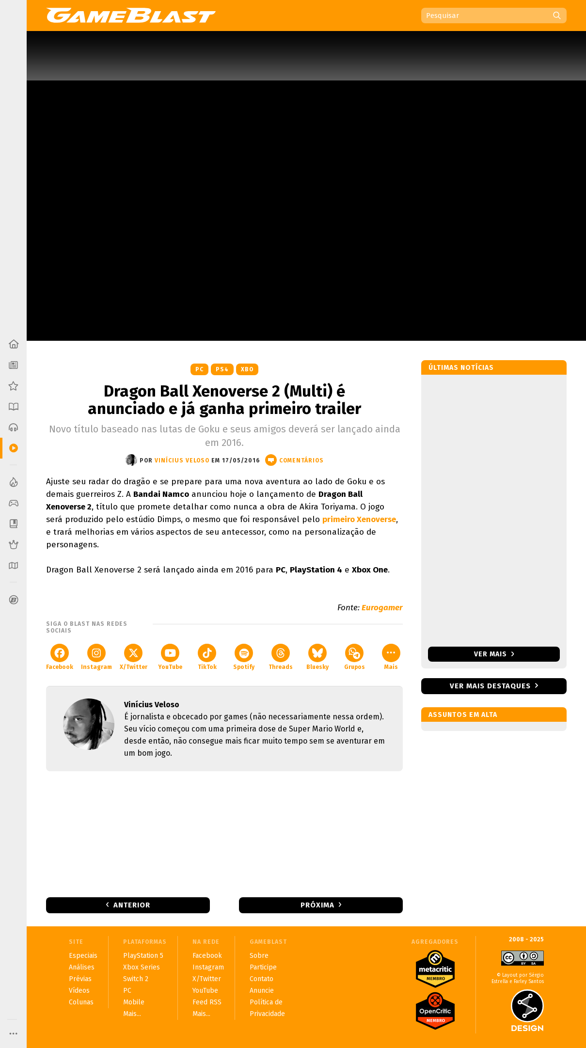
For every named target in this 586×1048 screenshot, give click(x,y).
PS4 (222, 369)
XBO (247, 369)
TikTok (207, 657)
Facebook (59, 657)
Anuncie (262, 990)
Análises (82, 967)
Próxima (317, 905)
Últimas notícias (461, 368)
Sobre (259, 956)
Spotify (243, 657)
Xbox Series (141, 967)
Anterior (131, 905)
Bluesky (317, 657)
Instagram (96, 657)
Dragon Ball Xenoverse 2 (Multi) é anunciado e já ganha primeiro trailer (224, 399)
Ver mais (494, 654)
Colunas (81, 1002)
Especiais (83, 956)
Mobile (133, 1002)
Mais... (132, 1014)
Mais (391, 657)
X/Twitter (133, 657)
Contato (261, 979)
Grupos (354, 657)
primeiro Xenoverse (359, 519)
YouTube (170, 657)
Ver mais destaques (490, 686)
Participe (263, 967)
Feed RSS (207, 1002)
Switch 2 (135, 979)
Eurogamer (382, 608)
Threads (281, 657)
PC (199, 369)
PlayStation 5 (143, 956)
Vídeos (79, 990)
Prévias (80, 979)
